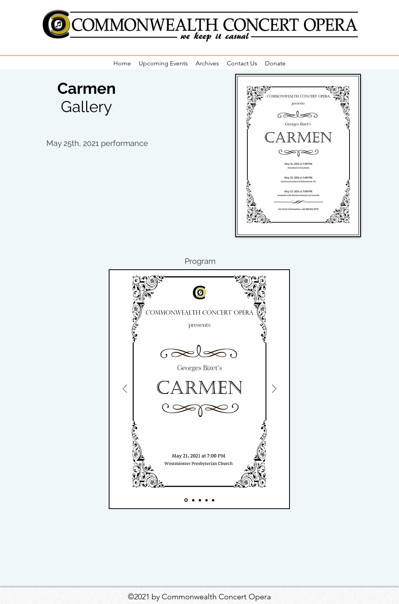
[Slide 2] (193, 500)
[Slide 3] (200, 500)
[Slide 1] (186, 500)
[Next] (274, 389)
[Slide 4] (206, 500)
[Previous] (125, 389)
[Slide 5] (213, 500)
